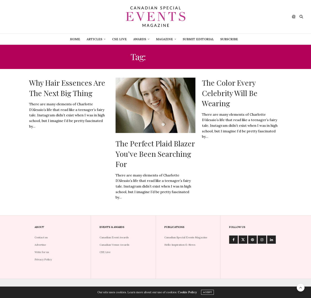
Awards (139, 39)
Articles (94, 39)
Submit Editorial (198, 39)
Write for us (42, 252)
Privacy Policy (43, 259)
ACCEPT (207, 293)
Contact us (41, 237)
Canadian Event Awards (114, 237)
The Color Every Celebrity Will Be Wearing (229, 93)
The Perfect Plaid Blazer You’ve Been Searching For (155, 153)
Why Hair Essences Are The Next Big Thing (67, 88)
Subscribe (229, 39)
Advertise (40, 244)
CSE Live (105, 252)
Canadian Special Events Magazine (185, 237)
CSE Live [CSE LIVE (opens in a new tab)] (119, 39)
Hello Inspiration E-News (179, 244)
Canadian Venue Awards (114, 244)
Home (75, 39)
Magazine (164, 39)
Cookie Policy (187, 293)
